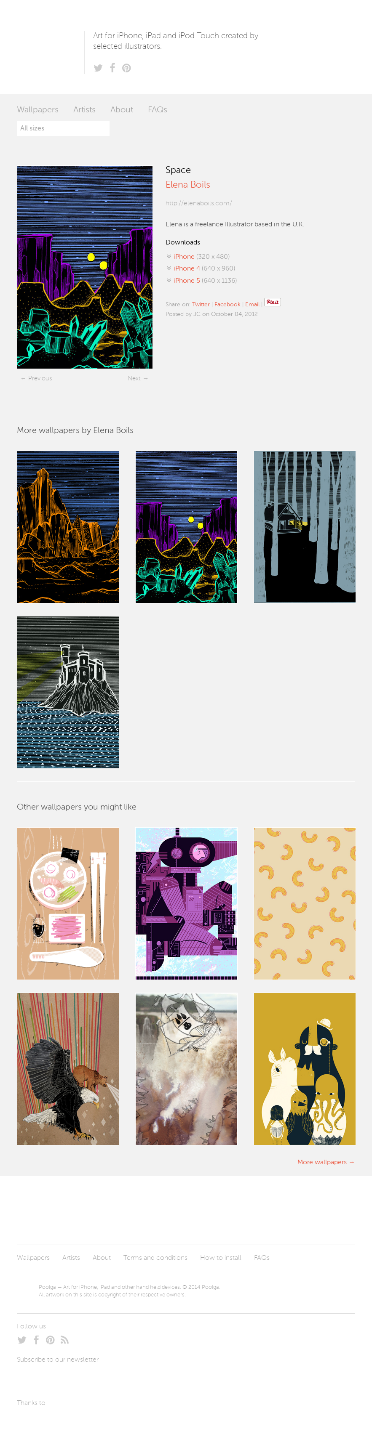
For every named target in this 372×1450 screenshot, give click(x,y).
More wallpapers (322, 1162)
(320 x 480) (202, 257)
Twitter (201, 305)
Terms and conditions (155, 1258)
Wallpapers (38, 110)
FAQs (157, 110)
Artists (84, 110)
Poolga (50, 47)
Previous (40, 378)
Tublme (95, 1422)
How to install (220, 1258)
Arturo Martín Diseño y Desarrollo (61, 1422)
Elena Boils (188, 185)
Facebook (227, 305)
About (121, 110)
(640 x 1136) (205, 281)
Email (252, 305)
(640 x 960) (204, 269)
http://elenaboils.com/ (199, 203)
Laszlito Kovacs (32, 1422)
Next (134, 378)
